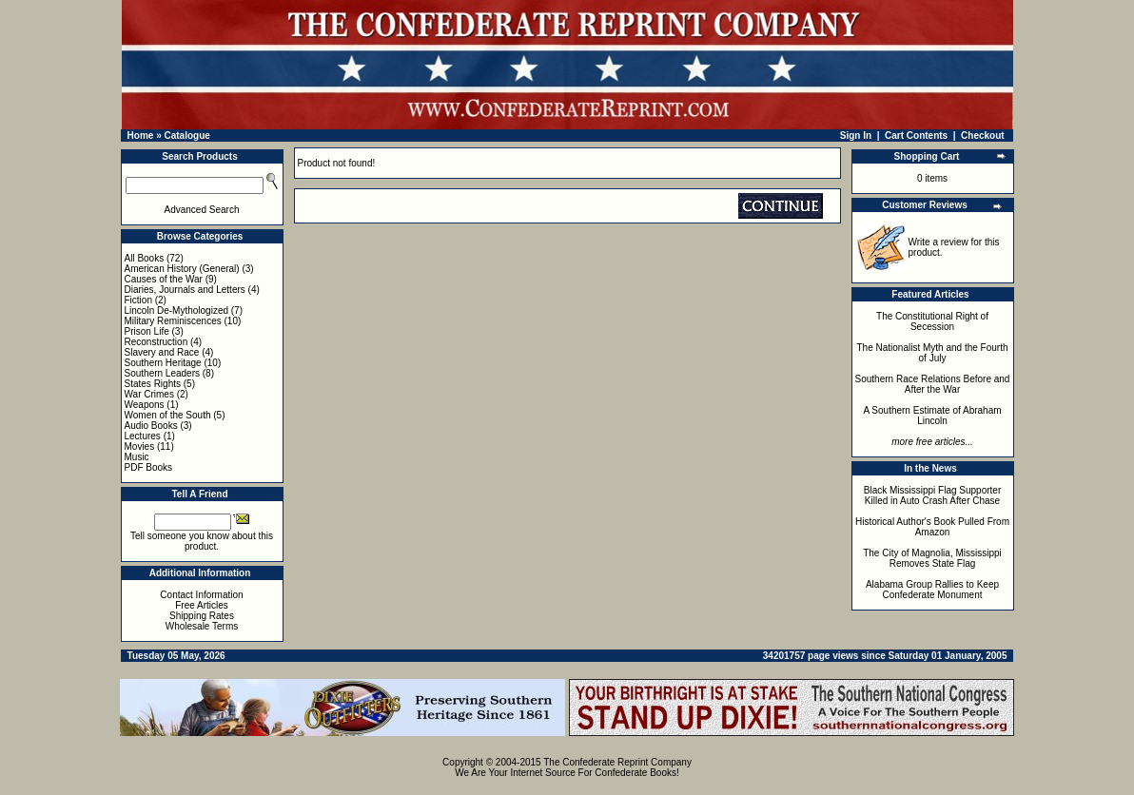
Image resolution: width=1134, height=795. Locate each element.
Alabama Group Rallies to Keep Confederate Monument (932, 589)
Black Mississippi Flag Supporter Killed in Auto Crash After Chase (933, 495)
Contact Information (201, 595)
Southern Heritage (163, 363)
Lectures (143, 436)
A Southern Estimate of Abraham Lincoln (932, 415)
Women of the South (168, 415)
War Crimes (149, 394)
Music (137, 457)
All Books (145, 258)
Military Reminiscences (173, 321)
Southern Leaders (163, 373)
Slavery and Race (162, 352)
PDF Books (149, 467)
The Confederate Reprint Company (617, 762)
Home (140, 135)
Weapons (145, 404)
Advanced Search (202, 209)
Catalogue (186, 135)
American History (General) (182, 268)
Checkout (983, 135)
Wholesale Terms (202, 626)
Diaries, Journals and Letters (185, 289)
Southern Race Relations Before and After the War (932, 384)
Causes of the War (164, 279)
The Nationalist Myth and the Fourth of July (932, 352)
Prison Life (147, 331)
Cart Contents (916, 135)
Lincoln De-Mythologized (177, 310)
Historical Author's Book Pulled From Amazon (932, 526)
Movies (140, 446)
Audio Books (151, 425)
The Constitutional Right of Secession (932, 321)
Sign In (855, 135)
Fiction (138, 300)
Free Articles (201, 605)
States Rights (153, 383)
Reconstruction (156, 342)
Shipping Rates (201, 616)
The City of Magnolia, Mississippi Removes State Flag (932, 558)
